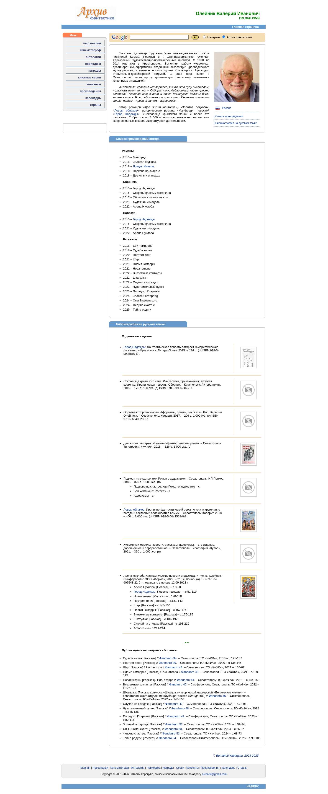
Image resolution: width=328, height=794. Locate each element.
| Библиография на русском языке (235, 123)
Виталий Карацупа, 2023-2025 (237, 755)
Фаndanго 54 (167, 738)
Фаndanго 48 (180, 708)
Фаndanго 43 (173, 667)
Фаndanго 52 (174, 724)
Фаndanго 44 (185, 680)
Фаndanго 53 (173, 729)
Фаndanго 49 (175, 716)
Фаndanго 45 (178, 684)
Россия (222, 108)
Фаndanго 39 (167, 662)
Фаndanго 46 (217, 696)
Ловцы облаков (125, 110)
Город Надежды (126, 114)
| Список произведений (228, 116)
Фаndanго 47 (174, 704)
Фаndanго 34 (168, 658)
